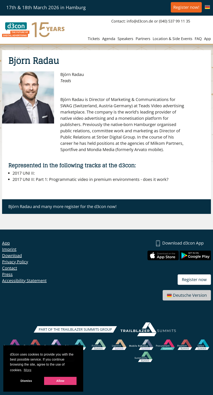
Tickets (94, 38)
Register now (194, 279)
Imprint (9, 249)
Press (7, 274)
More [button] (27, 370)
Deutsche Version (187, 295)
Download (12, 255)
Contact (9, 268)
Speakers (125, 38)
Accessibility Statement (24, 280)
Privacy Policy (15, 262)
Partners (143, 38)
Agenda (108, 38)
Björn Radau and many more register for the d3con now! (62, 206)
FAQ (198, 38)
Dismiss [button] (26, 380)
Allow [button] (60, 380)
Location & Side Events (172, 38)
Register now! (186, 7)
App (207, 38)
